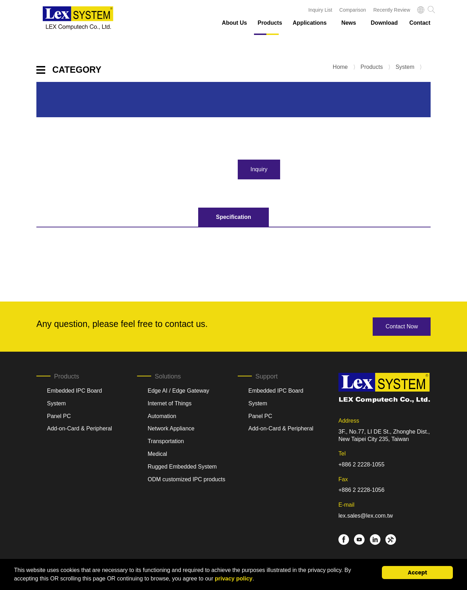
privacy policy (234, 579)
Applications (310, 23)
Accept (417, 572)
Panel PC (59, 416)
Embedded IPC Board (74, 391)
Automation (162, 416)
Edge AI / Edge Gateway (178, 391)
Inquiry (258, 169)
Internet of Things (169, 403)
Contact (420, 23)
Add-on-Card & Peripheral (79, 428)
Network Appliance (171, 428)
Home (340, 67)
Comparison (352, 10)
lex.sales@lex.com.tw (365, 516)
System (405, 67)
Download (384, 23)
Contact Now (401, 326)
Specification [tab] (233, 217)
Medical (157, 454)
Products (270, 23)
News (348, 23)
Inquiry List (320, 10)
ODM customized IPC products (186, 479)
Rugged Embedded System (182, 467)
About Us (234, 23)
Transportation (166, 441)
